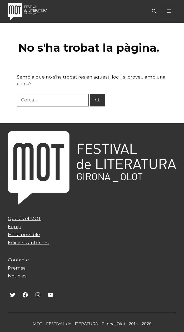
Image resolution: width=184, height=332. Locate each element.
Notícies (17, 276)
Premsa (17, 268)
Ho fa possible (24, 234)
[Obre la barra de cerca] (154, 11)
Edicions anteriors (28, 242)
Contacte (18, 259)
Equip (14, 226)
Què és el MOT (24, 218)
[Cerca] (97, 100)
